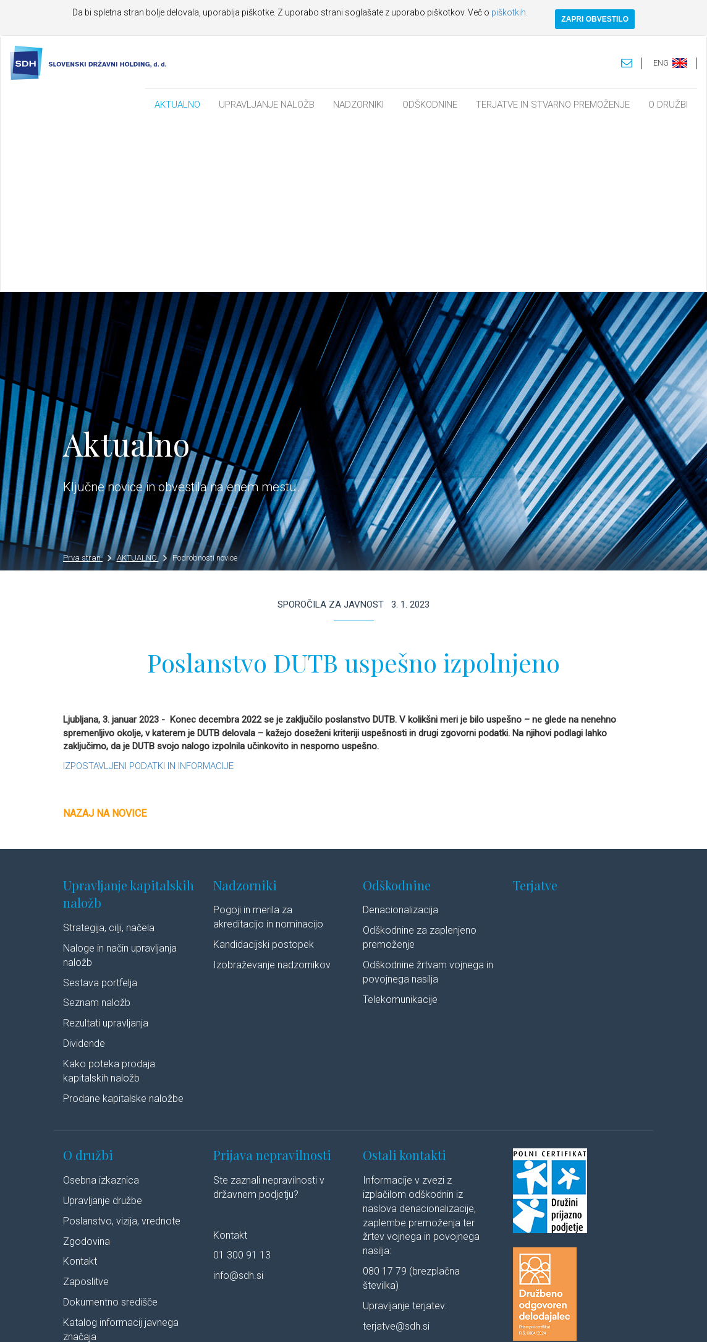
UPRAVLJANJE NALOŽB (267, 104)
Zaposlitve (86, 1113)
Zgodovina (86, 1072)
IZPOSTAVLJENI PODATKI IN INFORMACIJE (148, 596)
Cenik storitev (92, 1208)
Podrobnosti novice (204, 389)
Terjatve (535, 715)
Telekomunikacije (400, 830)
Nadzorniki (245, 715)
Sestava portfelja (100, 813)
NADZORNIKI (358, 104)
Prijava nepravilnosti (272, 986)
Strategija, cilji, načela (109, 758)
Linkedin (540, 1319)
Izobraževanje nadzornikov (272, 795)
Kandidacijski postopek (263, 775)
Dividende (84, 874)
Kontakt (80, 1092)
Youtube (591, 1319)
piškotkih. (509, 12)
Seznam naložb (96, 834)
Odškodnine (397, 715)
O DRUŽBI (668, 104)
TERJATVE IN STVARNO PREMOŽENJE (553, 104)
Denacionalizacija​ (400, 741)
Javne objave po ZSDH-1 (117, 1188)
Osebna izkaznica (101, 1011)
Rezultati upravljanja (105, 854)
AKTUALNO (177, 104)
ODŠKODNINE (429, 104)
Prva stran (87, 389)
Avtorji (497, 1319)
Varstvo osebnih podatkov (282, 1319)
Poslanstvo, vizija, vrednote (121, 1051)
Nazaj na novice (104, 644)
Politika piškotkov (367, 1319)
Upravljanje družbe (102, 1031)
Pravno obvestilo (198, 1319)
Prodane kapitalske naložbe (123, 929)
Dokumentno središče (110, 1133)
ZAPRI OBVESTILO (595, 19)
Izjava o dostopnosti (441, 1319)
